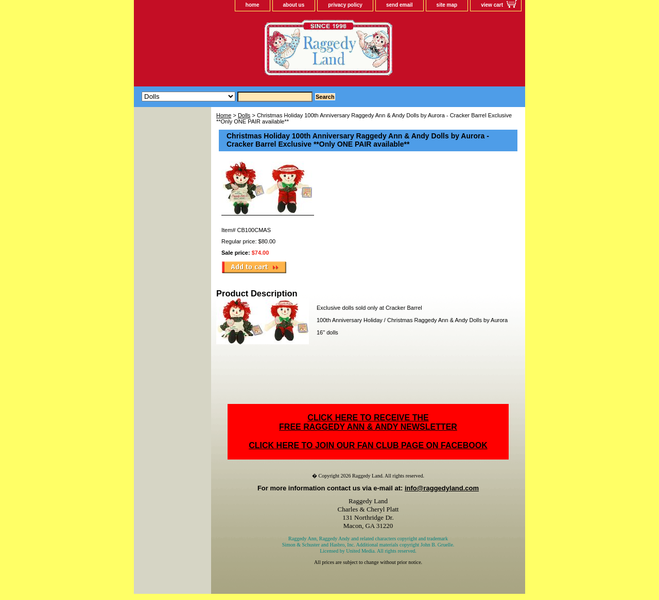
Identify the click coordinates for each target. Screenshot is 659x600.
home (252, 5)
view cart (492, 5)
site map (447, 5)
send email (399, 5)
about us (294, 5)
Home (223, 115)
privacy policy (345, 5)
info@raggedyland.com (442, 488)
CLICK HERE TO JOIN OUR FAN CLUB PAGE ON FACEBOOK (368, 445)
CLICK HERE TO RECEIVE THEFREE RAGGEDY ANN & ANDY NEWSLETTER (368, 422)
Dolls (244, 115)
